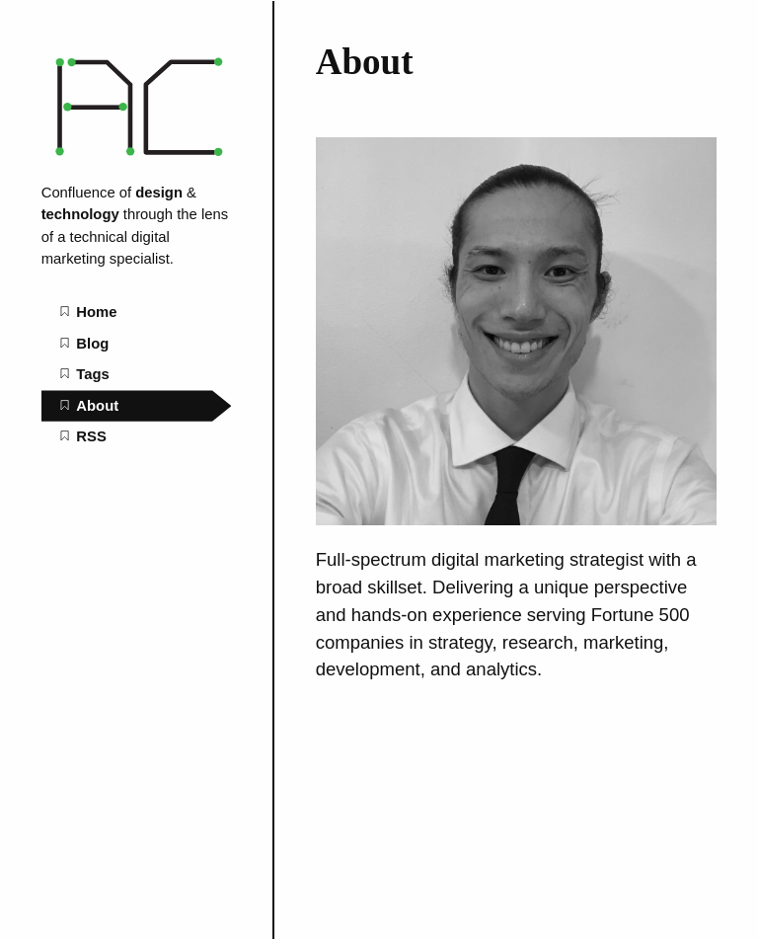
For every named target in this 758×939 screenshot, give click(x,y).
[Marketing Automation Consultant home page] (136, 162)
